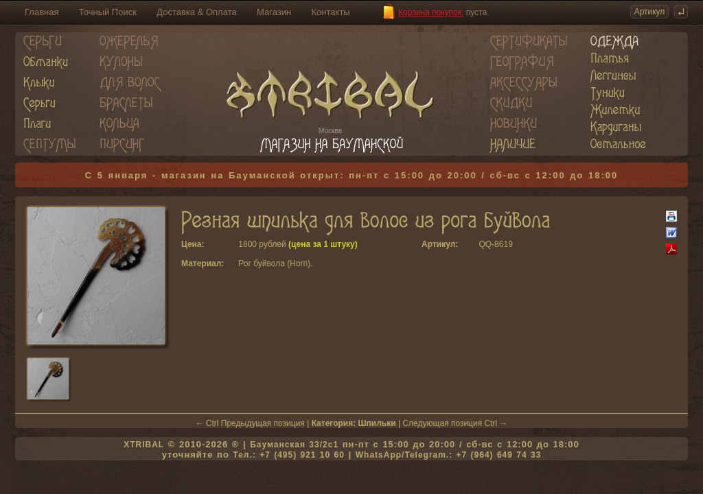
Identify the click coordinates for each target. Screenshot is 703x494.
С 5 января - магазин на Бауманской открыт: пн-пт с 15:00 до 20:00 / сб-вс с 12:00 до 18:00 (352, 175)
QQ (485, 244)
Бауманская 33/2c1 (294, 444)
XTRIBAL (144, 444)
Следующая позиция (442, 423)
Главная (41, 12)
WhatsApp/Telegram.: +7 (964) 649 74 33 (449, 455)
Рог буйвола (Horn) (274, 263)
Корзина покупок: (430, 12)
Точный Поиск (108, 12)
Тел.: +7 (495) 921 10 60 (288, 455)
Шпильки (377, 423)
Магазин (274, 12)
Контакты (331, 12)
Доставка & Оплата (196, 12)
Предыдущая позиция (263, 423)
